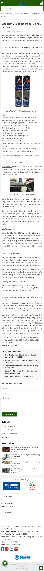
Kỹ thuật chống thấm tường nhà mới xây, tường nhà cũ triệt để (21, 361)
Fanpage (7, 512)
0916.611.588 (31, 333)
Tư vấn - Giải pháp (8, 430)
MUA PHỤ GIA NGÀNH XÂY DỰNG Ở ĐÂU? (18, 376)
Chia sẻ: (5, 345)
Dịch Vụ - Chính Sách (9, 434)
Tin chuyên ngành (8, 426)
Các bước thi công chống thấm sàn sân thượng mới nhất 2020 (20, 367)
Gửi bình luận (9, 414)
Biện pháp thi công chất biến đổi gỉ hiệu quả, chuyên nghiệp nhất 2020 (19, 356)
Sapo (26, 569)
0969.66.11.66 (12, 333)
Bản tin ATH (6, 437)
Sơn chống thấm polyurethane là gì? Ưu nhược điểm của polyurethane (20, 372)
